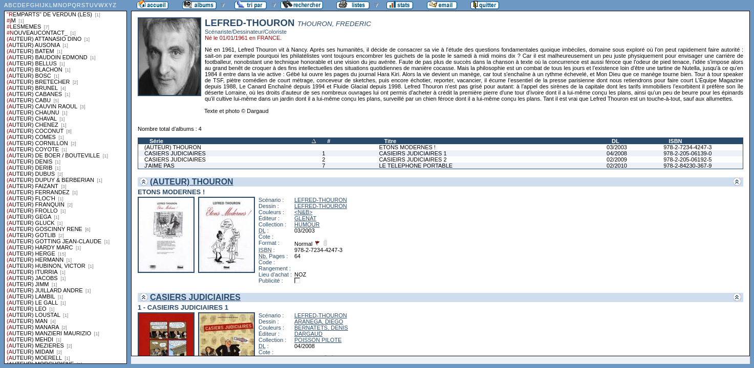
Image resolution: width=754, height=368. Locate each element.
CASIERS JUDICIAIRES (175, 153)
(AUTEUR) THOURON (172, 147)
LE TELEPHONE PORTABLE (416, 166)
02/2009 (617, 159)
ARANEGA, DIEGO (318, 321)
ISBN (675, 141)
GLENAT (305, 218)
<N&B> (303, 212)
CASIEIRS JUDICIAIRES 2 (413, 159)
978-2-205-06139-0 (687, 153)
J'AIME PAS (159, 166)
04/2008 (617, 153)
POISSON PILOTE (317, 340)
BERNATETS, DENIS (321, 328)
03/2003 (617, 147)
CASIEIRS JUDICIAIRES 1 (413, 153)
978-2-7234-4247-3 (687, 147)
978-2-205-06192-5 (687, 159)
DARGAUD (308, 334)
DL (615, 141)
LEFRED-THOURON (320, 200)
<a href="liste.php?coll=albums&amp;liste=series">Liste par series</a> (65, 182)
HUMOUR (307, 224)
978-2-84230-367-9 (687, 166)
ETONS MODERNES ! (407, 147)
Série (156, 141)
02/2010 (617, 166)
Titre (390, 141)
